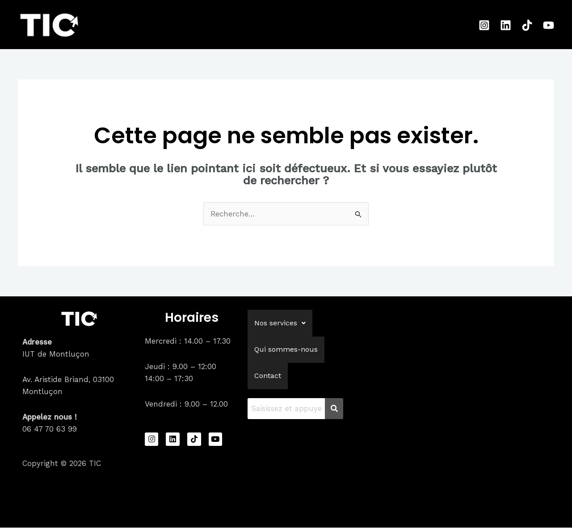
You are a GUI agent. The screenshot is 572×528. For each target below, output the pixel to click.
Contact (362, 24)
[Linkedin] (505, 25)
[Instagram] (484, 25)
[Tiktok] (527, 25)
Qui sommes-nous (298, 24)
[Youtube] (548, 25)
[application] (244, 24)
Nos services (222, 24)
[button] (280, 324)
